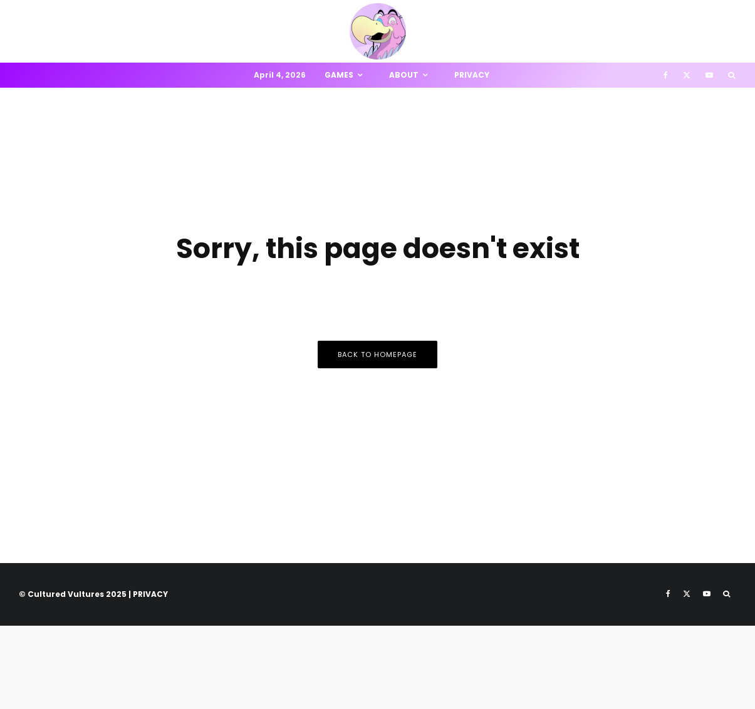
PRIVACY (150, 594)
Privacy (471, 75)
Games (339, 75)
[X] (686, 75)
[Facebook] (665, 75)
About (404, 75)
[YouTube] (709, 75)
